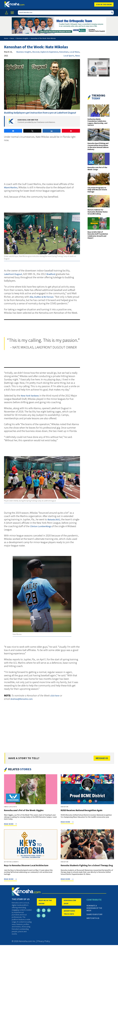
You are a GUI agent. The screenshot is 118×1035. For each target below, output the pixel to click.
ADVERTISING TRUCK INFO (69, 912)
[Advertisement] (42, 163)
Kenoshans (64, 51)
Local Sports (68, 55)
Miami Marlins (10, 187)
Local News (75, 51)
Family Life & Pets (10, 807)
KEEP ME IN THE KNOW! (45, 902)
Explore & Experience (49, 51)
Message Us (102, 758)
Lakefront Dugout (13, 274)
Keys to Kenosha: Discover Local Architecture (26, 865)
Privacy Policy (43, 941)
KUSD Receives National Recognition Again (81, 810)
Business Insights (23, 51)
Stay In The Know (104, 4)
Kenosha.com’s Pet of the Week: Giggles (24, 810)
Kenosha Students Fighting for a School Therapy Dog (87, 865)
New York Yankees (30, 395)
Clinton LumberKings (41, 526)
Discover (36, 51)
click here (54, 695)
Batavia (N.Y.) (54, 519)
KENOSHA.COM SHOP (70, 902)
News (77, 55)
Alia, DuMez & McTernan (42, 296)
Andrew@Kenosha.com (21, 698)
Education (64, 807)
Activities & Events (11, 862)
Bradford (50, 274)
